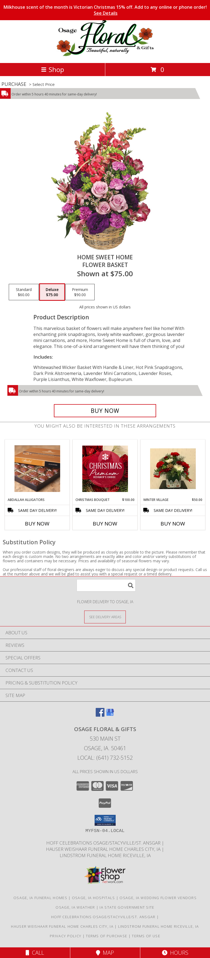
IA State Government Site (127, 907)
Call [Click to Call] (35, 952)
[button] (105, 820)
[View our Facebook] (100, 715)
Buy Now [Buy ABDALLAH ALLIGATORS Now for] (37, 523)
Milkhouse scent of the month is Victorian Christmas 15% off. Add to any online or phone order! (105, 10)
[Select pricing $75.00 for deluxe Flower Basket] (52, 292)
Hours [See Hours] (175, 952)
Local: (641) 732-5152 (105, 757)
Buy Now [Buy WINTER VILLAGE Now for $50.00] (173, 523)
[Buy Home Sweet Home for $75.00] (105, 410)
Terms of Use (146, 935)
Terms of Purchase (106, 935)
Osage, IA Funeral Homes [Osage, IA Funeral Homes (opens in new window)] (40, 897)
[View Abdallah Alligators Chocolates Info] (37, 468)
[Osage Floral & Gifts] (105, 55)
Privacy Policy (65, 935)
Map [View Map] (105, 952)
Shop (52, 69)
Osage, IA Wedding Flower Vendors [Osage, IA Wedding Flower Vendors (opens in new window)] (158, 897)
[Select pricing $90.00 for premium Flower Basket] (80, 292)
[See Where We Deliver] (105, 616)
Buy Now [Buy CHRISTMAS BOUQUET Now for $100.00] (105, 523)
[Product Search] (106, 585)
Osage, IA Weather (75, 907)
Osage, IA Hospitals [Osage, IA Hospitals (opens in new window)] (93, 897)
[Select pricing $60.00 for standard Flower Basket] (24, 292)
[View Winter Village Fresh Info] (173, 468)
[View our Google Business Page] (110, 715)
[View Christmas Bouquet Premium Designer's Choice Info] (105, 469)
